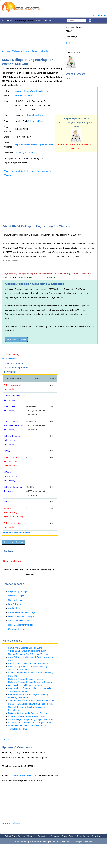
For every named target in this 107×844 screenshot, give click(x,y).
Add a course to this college (16, 532)
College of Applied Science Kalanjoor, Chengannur (31, 682)
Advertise (96, 836)
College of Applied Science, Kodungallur (26, 716)
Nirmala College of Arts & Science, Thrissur (28, 654)
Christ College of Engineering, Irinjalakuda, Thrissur (32, 719)
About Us (31, 836)
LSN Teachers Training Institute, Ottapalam (28, 663)
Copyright (54, 836)
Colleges (6, 51)
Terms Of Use (83, 836)
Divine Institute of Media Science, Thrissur (27, 713)
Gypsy (17, 752)
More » (48, 20)
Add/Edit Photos (9, 359)
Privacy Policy (68, 836)
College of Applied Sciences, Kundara (25, 679)
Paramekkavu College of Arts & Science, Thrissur (31, 704)
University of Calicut (24, 152)
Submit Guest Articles (15, 836)
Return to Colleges (11, 823)
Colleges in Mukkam (40, 51)
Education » (6, 20)
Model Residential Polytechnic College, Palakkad (30, 722)
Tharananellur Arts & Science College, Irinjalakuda (31, 700)
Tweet (6, 740)
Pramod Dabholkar (23, 775)
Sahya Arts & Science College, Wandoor (26, 648)
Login (93, 15)
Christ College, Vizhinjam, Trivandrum (25, 685)
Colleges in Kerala (20, 51)
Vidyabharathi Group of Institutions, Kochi (27, 651)
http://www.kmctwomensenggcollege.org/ (34, 145)
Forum (39, 20)
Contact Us (43, 836)
